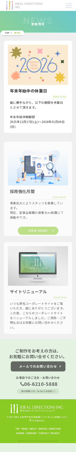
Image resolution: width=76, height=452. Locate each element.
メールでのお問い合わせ (40, 368)
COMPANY (31, 433)
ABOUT (33, 428)
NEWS (24, 428)
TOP (17, 428)
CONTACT (44, 433)
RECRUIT (55, 433)
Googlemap (37, 420)
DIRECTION (55, 428)
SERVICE (42, 428)
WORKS (20, 433)
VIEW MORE (41, 235)
